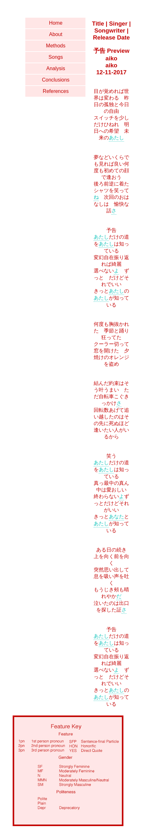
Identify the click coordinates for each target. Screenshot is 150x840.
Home (56, 23)
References (56, 91)
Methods (55, 45)
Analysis (55, 68)
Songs (55, 57)
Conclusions (55, 79)
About (55, 34)
